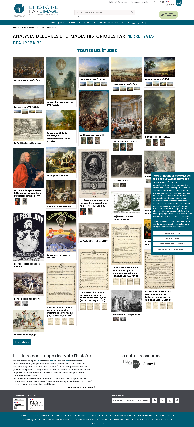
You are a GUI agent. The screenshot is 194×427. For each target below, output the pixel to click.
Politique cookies (162, 420)
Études (23, 415)
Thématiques (55, 22)
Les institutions (164, 415)
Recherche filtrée (108, 22)
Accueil (16, 28)
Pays (70, 415)
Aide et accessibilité (145, 415)
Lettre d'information (118, 2)
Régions (59, 415)
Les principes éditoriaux (122, 415)
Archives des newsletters (85, 420)
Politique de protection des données (56, 420)
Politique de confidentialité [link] (172, 249)
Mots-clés (73, 22)
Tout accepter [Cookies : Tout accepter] (172, 233)
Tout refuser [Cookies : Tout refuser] (172, 238)
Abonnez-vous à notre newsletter (130, 400)
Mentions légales (29, 420)
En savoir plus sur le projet (80, 387)
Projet (94, 415)
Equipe (104, 415)
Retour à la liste (22, 342)
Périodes (89, 22)
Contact (104, 420)
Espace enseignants (139, 2)
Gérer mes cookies (142, 420)
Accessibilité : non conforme (97, 424)
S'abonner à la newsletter (169, 14)
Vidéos (125, 22)
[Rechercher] (101, 12)
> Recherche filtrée (81, 17)
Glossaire (81, 415)
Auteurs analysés (29, 28)
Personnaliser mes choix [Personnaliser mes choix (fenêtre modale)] (172, 243)
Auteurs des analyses (41, 415)
